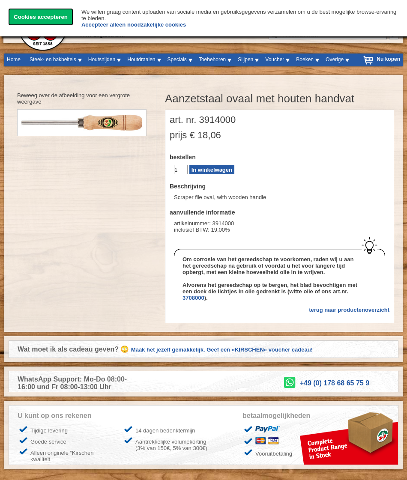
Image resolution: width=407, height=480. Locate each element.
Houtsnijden (101, 60)
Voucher (274, 60)
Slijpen (245, 60)
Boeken (305, 60)
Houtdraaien (141, 60)
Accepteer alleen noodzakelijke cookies (133, 24)
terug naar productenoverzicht (349, 310)
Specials (177, 60)
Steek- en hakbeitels (53, 60)
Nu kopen (388, 59)
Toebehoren (212, 60)
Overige (335, 60)
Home (14, 60)
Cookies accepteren (41, 17)
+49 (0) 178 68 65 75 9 (334, 383)
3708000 (193, 298)
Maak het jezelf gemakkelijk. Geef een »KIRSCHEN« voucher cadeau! (222, 349)
